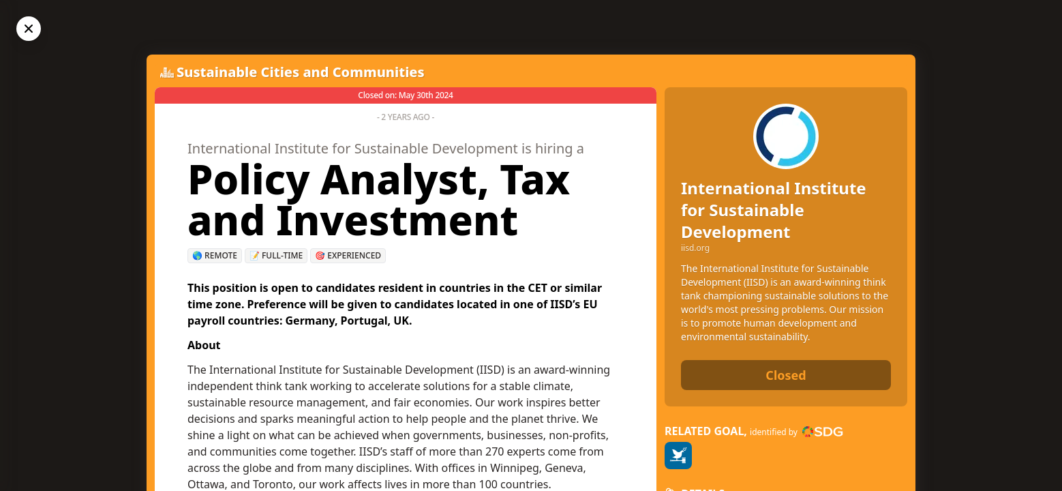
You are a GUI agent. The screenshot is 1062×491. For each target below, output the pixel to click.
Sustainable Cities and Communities (301, 72)
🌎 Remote (214, 255)
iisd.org (695, 248)
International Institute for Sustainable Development (773, 210)
